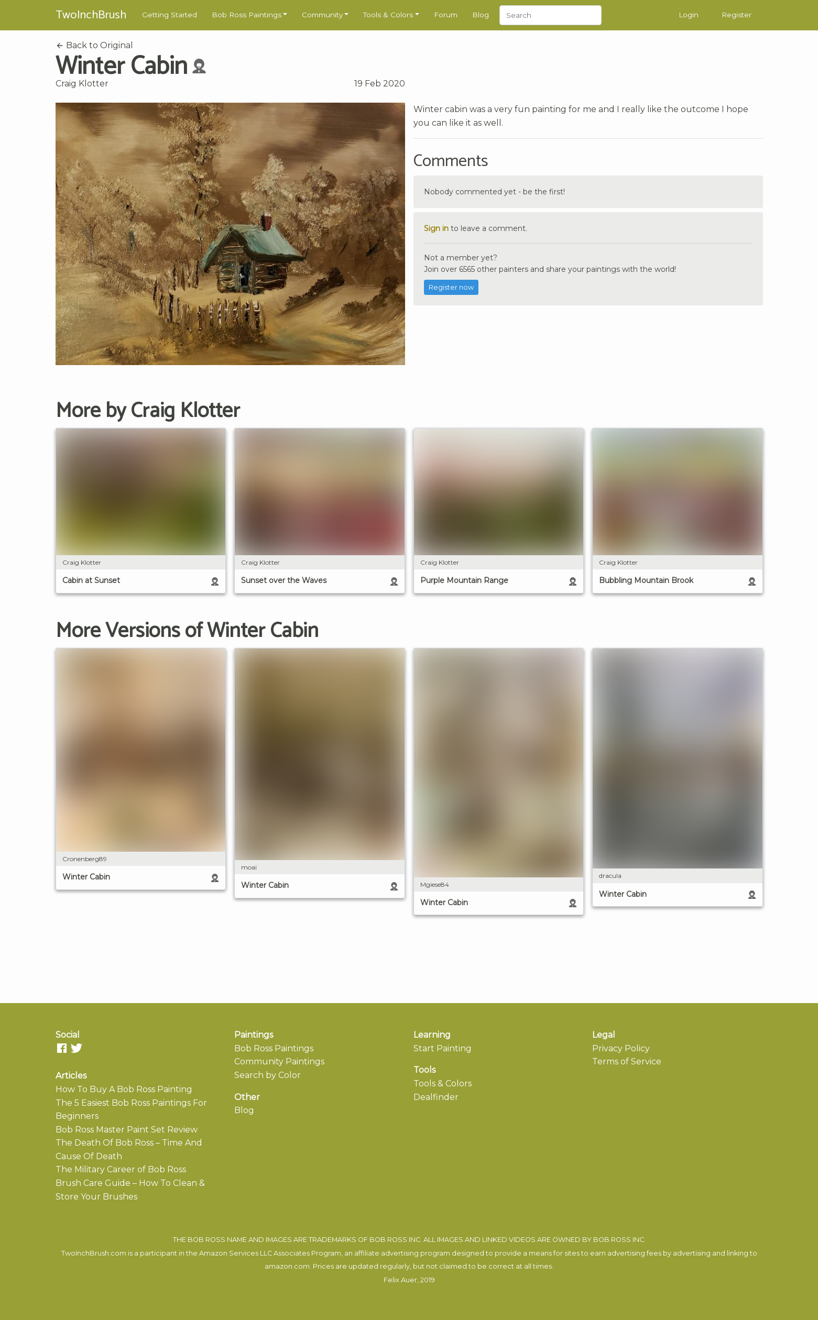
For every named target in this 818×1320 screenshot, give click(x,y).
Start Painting (442, 1048)
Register (736, 14)
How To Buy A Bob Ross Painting (124, 1089)
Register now (451, 287)
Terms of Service (626, 1061)
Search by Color (267, 1075)
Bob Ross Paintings (246, 14)
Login (689, 14)
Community (322, 14)
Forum (445, 14)
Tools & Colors (388, 14)
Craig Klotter (82, 84)
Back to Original (94, 45)
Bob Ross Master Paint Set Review (127, 1130)
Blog (480, 14)
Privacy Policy (621, 1048)
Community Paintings (279, 1061)
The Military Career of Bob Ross (121, 1169)
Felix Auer (400, 1280)
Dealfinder (436, 1097)
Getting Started (169, 14)
